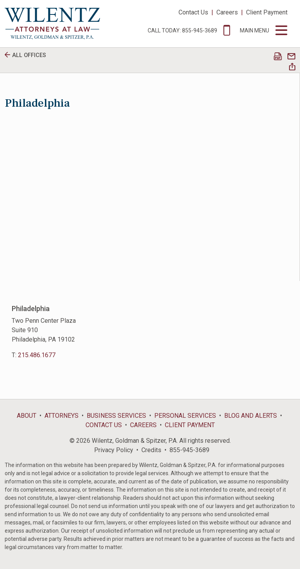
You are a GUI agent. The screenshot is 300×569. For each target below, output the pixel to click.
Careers (227, 12)
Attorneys (62, 415)
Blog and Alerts (250, 415)
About (26, 415)
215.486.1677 (36, 355)
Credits (151, 450)
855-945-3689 (189, 450)
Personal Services (185, 415)
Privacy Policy (113, 450)
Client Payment (267, 12)
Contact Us (193, 12)
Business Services (116, 415)
